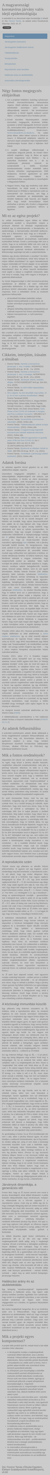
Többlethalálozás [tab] (12, 53)
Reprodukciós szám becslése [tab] (17, 69)
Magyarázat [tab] (9, 36)
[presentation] (25, 879)
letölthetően (42, 574)
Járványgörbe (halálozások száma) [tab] (19, 47)
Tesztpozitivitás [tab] (11, 58)
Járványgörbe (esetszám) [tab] (15, 42)
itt (41, 18)
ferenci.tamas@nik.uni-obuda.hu (20, 133)
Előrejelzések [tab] (10, 64)
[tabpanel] (25, 773)
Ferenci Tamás (15, 21)
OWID (16, 713)
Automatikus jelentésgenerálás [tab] (17, 81)
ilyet (25, 542)
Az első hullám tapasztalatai (32, 388)
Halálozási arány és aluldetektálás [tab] (19, 75)
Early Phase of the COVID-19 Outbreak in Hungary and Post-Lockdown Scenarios (26, 411)
